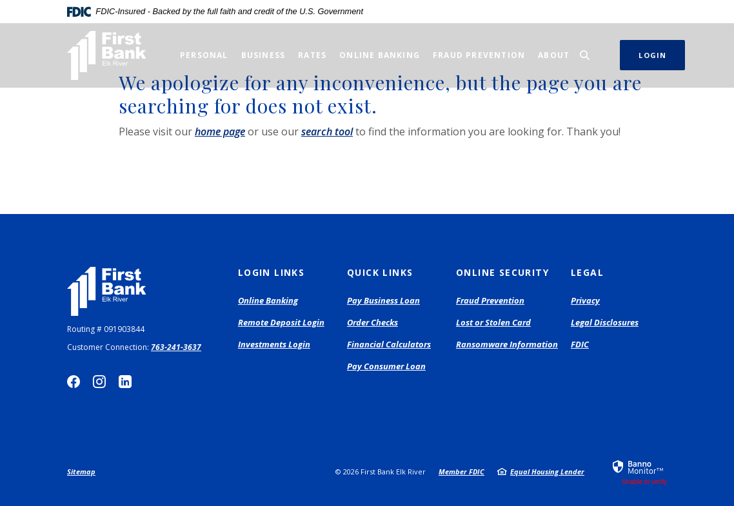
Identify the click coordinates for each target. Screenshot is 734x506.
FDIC (580, 344)
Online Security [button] (502, 272)
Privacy (585, 300)
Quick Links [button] (380, 272)
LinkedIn (125, 381)
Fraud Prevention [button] (479, 55)
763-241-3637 (176, 347)
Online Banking (268, 300)
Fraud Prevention (490, 300)
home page (220, 131)
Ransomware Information (507, 344)
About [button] (554, 55)
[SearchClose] (585, 55)
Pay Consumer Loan (386, 366)
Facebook (73, 381)
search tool (327, 131)
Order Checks (372, 322)
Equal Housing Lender (547, 471)
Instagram (99, 381)
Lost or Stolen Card (493, 322)
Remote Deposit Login (281, 322)
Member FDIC (461, 471)
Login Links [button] (271, 272)
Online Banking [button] (379, 55)
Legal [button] (587, 272)
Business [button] (263, 55)
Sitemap (81, 471)
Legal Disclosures (605, 322)
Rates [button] (312, 55)
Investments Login (274, 344)
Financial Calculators (389, 344)
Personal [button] (204, 55)
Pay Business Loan (383, 301)
